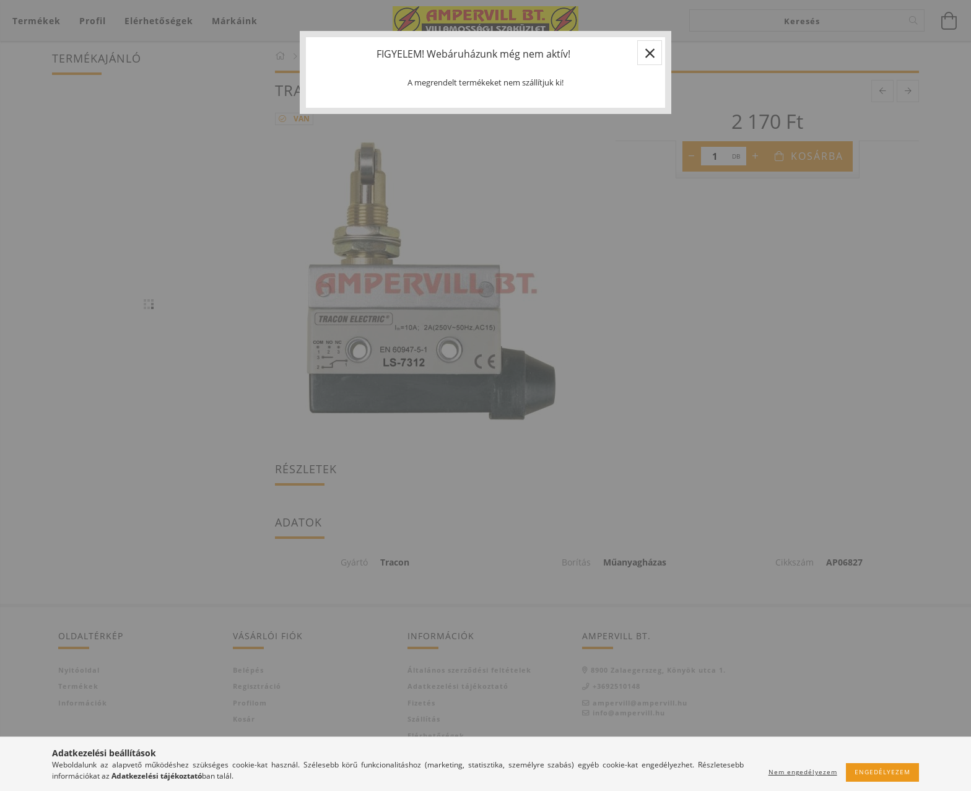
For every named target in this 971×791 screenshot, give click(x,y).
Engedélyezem (882, 771)
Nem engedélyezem (803, 771)
